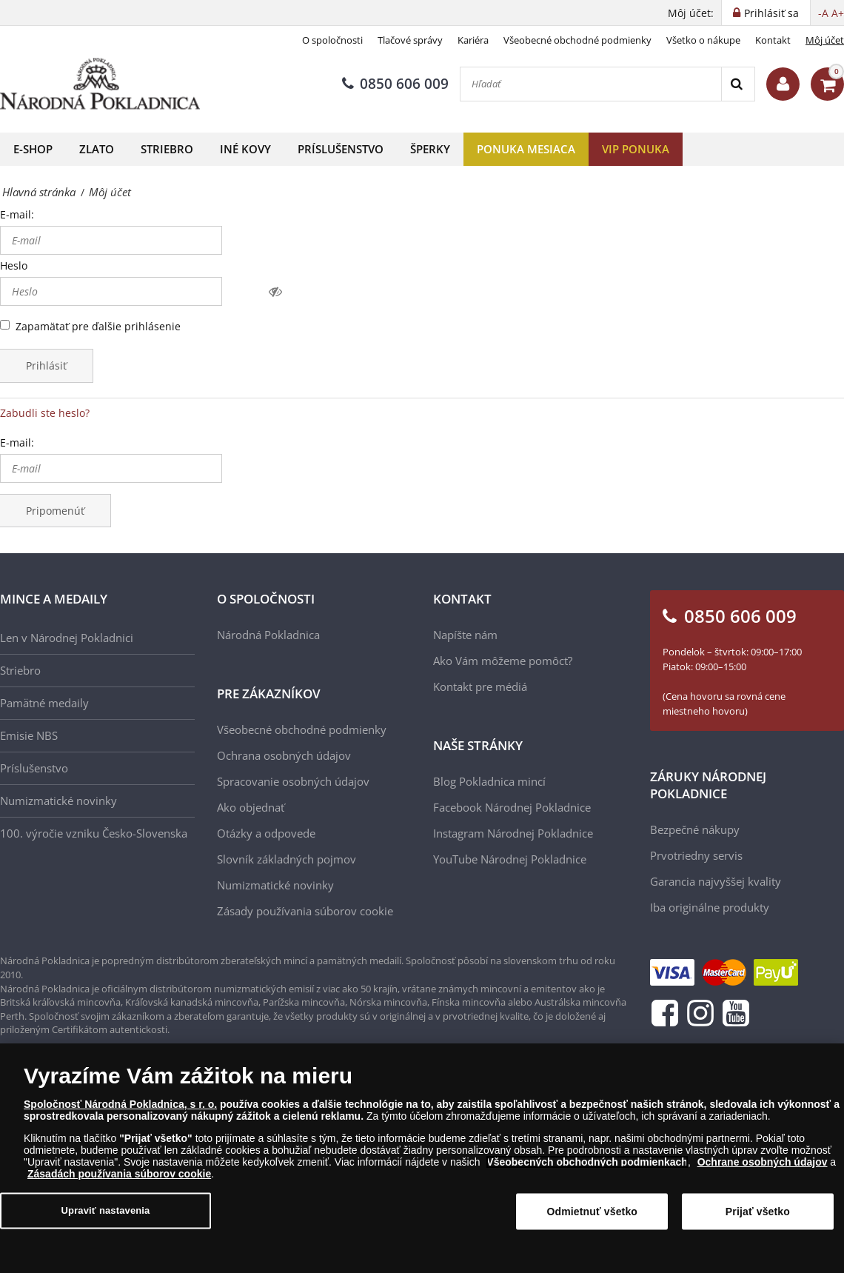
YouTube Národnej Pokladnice (509, 859)
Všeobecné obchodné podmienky (577, 40)
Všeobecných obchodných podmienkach (587, 1166)
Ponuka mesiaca (526, 148)
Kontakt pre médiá (480, 686)
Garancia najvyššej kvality (715, 881)
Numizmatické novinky (58, 800)
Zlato (96, 148)
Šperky (430, 148)
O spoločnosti (332, 40)
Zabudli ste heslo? (45, 413)
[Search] (737, 84)
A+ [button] (837, 13)
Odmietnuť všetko (592, 1216)
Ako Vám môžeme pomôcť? (502, 660)
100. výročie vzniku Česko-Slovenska (93, 833)
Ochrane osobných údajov (762, 1166)
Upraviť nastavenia (105, 1214)
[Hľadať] (590, 84)
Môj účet (825, 40)
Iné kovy (245, 148)
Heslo (13, 265)
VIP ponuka (635, 148)
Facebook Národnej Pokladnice (512, 807)
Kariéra (473, 40)
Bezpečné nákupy (695, 829)
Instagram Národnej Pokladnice (513, 833)
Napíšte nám (465, 634)
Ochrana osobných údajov (284, 755)
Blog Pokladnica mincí (489, 781)
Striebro (167, 148)
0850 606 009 (395, 83)
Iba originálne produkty (709, 907)
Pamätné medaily (44, 702)
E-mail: (17, 214)
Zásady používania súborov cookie (305, 910)
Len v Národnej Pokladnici (66, 637)
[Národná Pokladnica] (100, 84)
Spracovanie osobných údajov (293, 781)
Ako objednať (250, 807)
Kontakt (773, 40)
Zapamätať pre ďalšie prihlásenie (98, 326)
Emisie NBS (29, 735)
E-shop (33, 148)
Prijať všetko (758, 1216)
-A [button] (823, 13)
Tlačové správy (410, 40)
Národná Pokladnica (268, 634)
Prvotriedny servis (696, 855)
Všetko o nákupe (703, 40)
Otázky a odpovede (266, 833)
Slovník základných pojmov (286, 859)
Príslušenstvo (341, 148)
